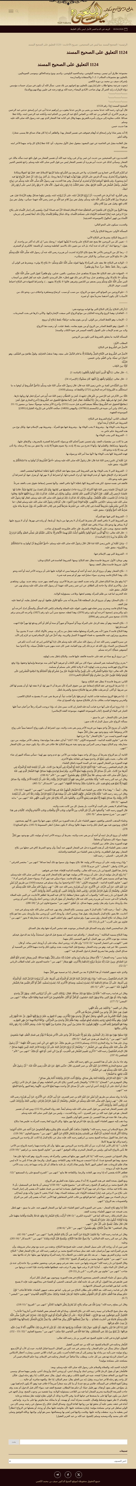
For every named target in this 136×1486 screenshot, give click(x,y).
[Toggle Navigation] (11, 12)
